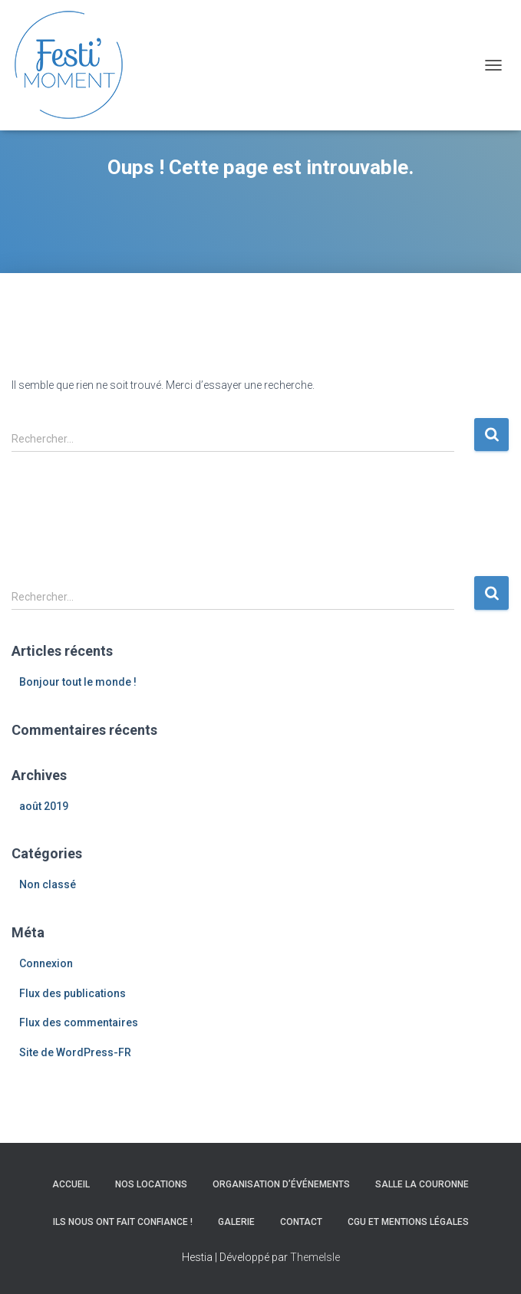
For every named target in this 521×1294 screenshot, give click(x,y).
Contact (301, 1222)
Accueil (71, 1184)
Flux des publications (72, 993)
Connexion (46, 963)
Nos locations (151, 1184)
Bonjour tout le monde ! (78, 682)
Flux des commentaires (78, 1022)
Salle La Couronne (422, 1184)
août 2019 (43, 806)
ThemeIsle (315, 1257)
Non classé (47, 884)
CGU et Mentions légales (408, 1222)
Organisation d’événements (281, 1184)
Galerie (236, 1222)
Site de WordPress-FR (75, 1052)
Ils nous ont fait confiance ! (123, 1222)
